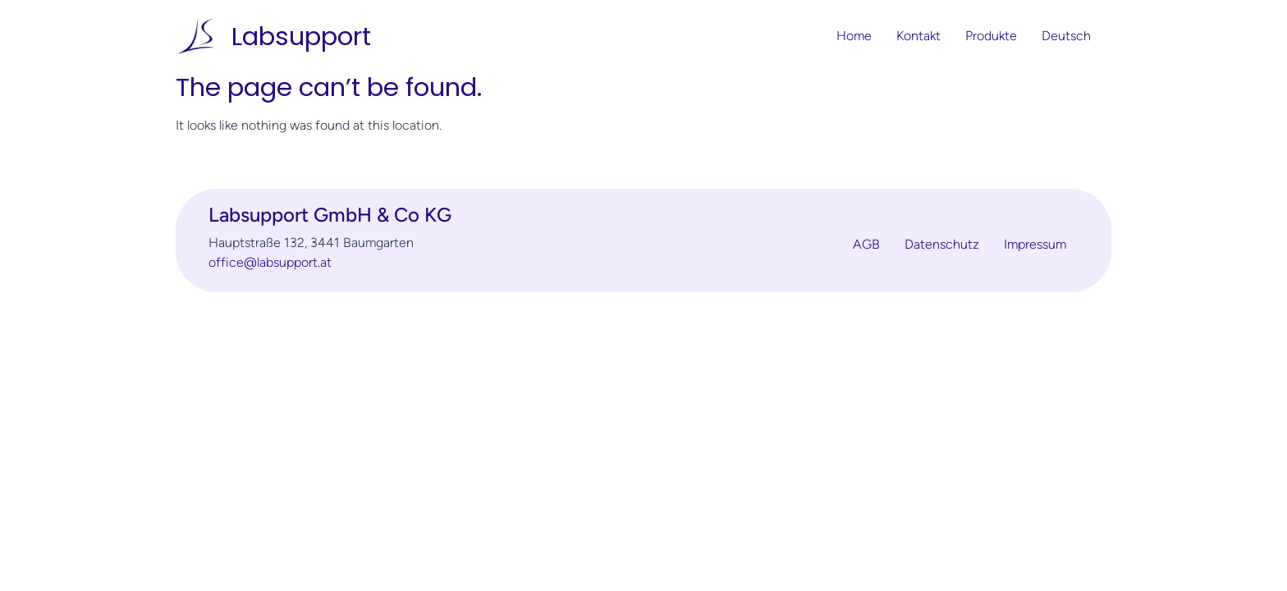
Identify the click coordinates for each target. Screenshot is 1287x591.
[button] (1070, 36)
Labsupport (301, 36)
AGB (866, 244)
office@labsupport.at (270, 262)
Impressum (1035, 244)
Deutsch (1066, 36)
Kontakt (918, 36)
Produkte (991, 36)
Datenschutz (942, 244)
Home (854, 36)
